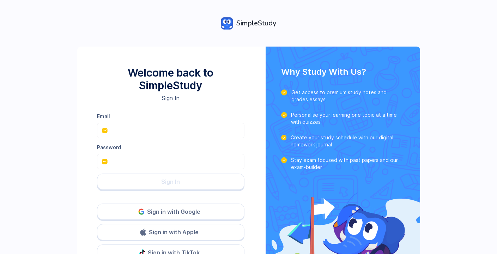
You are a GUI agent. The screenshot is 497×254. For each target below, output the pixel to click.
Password (109, 147)
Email (103, 116)
